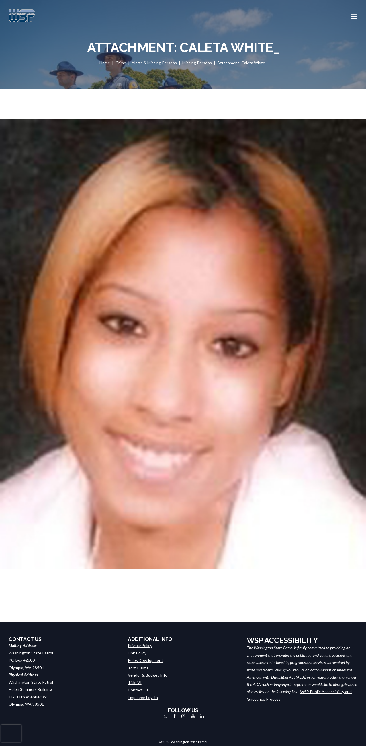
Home (104, 62)
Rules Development (145, 660)
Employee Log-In (143, 696)
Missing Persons (197, 62)
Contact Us (138, 689)
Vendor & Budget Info (147, 674)
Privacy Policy (140, 645)
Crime (121, 62)
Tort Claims (138, 667)
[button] (354, 16)
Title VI (135, 682)
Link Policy (137, 652)
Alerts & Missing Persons (154, 62)
